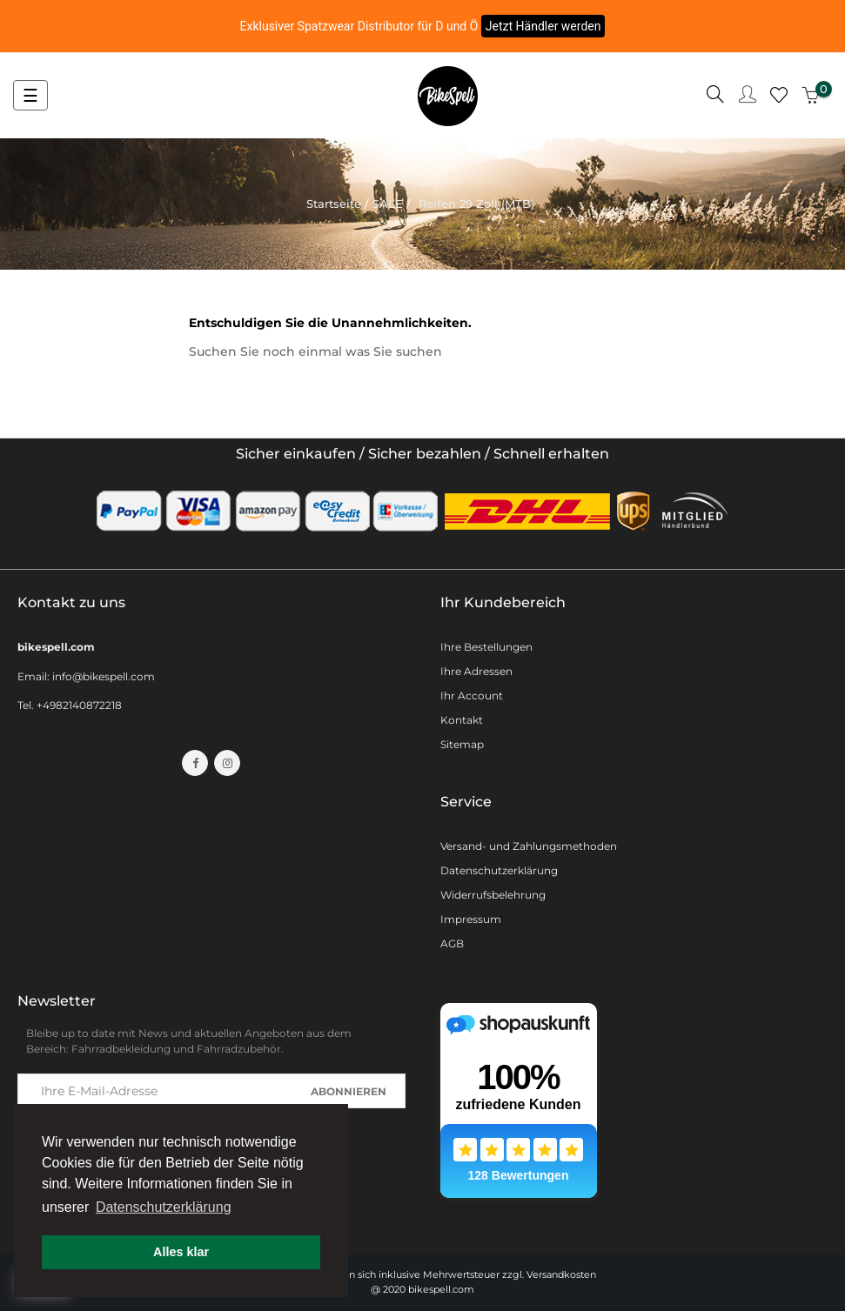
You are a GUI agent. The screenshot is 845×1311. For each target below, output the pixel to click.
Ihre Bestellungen (486, 646)
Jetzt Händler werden (543, 26)
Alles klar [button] (181, 1252)
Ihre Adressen (476, 671)
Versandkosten (561, 1274)
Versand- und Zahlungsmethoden (528, 846)
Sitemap (462, 744)
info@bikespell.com (103, 676)
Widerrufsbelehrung (493, 894)
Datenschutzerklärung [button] (163, 1207)
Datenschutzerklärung (499, 870)
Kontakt (461, 719)
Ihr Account (471, 695)
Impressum (470, 919)
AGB (452, 943)
